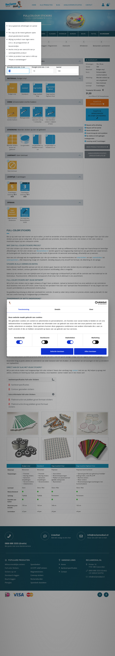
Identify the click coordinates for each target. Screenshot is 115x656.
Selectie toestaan (57, 351)
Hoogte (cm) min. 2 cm (40, 67)
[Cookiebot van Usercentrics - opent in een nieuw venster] (97, 303)
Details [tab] (57, 309)
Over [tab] (91, 309)
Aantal (58, 67)
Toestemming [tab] (23, 309)
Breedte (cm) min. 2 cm (16, 67)
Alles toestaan (90, 351)
